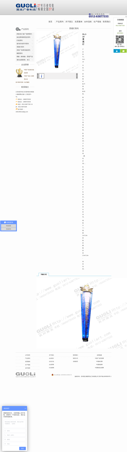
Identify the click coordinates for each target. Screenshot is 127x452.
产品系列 (60, 22)
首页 (50, 22)
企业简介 (51, 358)
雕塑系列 (20, 53)
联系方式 (75, 358)
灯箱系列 (20, 40)
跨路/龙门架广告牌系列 (24, 34)
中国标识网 (99, 361)
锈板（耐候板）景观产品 (25, 56)
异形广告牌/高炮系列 (23, 50)
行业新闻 (51, 367)
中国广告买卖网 (99, 358)
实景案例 (78, 22)
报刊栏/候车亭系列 (23, 43)
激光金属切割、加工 (23, 60)
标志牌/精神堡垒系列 (23, 37)
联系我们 (106, 22)
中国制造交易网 (99, 367)
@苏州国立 (120, 33)
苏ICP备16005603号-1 (105, 376)
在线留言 (75, 361)
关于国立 (69, 22)
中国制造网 (99, 364)
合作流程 (88, 22)
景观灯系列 (20, 47)
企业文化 (51, 361)
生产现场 (97, 22)
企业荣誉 (51, 364)
